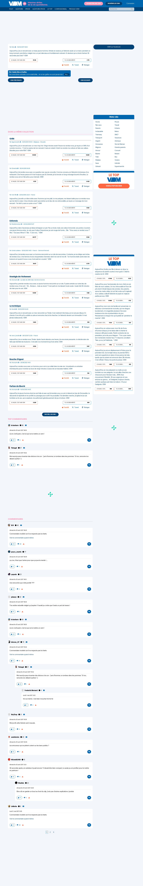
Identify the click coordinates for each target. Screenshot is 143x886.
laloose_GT (15, 642)
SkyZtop (14, 714)
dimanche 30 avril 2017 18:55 (18, 430)
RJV (12, 525)
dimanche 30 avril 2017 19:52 (18, 453)
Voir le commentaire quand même (22, 538)
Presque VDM (74, 9)
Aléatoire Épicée (38, 9)
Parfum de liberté (17, 386)
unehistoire (15, 737)
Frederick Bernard (31, 690)
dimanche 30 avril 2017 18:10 (18, 579)
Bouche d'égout (17, 359)
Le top (49, 9)
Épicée (27, 9)
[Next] (53, 832)
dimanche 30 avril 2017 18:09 (18, 557)
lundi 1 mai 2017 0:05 (16, 811)
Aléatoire (19, 9)
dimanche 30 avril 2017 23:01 (25, 788)
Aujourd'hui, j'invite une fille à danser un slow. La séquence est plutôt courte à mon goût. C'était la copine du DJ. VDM (112, 272)
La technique (15, 306)
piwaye (14, 597)
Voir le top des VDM (114, 186)
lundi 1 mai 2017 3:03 (29, 695)
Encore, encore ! (50, 414)
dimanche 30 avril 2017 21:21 (18, 764)
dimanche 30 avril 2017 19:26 (18, 647)
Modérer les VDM (114, 3)
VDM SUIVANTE (85, 80)
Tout (11, 9)
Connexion (130, 3)
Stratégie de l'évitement (20, 277)
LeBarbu (14, 806)
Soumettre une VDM (93, 3)
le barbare (15, 425)
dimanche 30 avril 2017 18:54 (18, 602)
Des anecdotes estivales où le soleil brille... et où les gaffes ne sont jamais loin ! (39, 73)
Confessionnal (61, 9)
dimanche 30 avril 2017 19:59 (18, 719)
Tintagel (14, 448)
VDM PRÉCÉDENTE (16, 80)
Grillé (12, 139)
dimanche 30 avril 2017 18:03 (18, 530)
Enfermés (14, 221)
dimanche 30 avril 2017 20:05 (18, 742)
